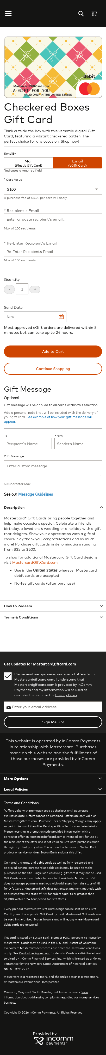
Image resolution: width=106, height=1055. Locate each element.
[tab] (53, 507)
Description (14, 507)
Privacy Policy (66, 695)
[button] (9, 13)
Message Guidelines (35, 494)
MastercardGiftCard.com (35, 562)
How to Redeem (18, 606)
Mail (28, 163)
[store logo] (24, 13)
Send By (10, 153)
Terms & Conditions (21, 617)
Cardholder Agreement (34, 953)
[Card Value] (53, 189)
